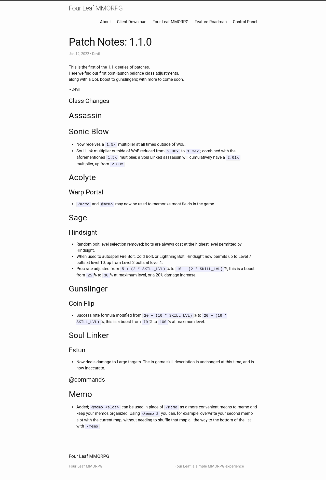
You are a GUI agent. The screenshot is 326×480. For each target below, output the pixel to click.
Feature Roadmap (211, 21)
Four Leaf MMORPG (96, 8)
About (105, 21)
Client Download (131, 21)
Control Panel (245, 21)
